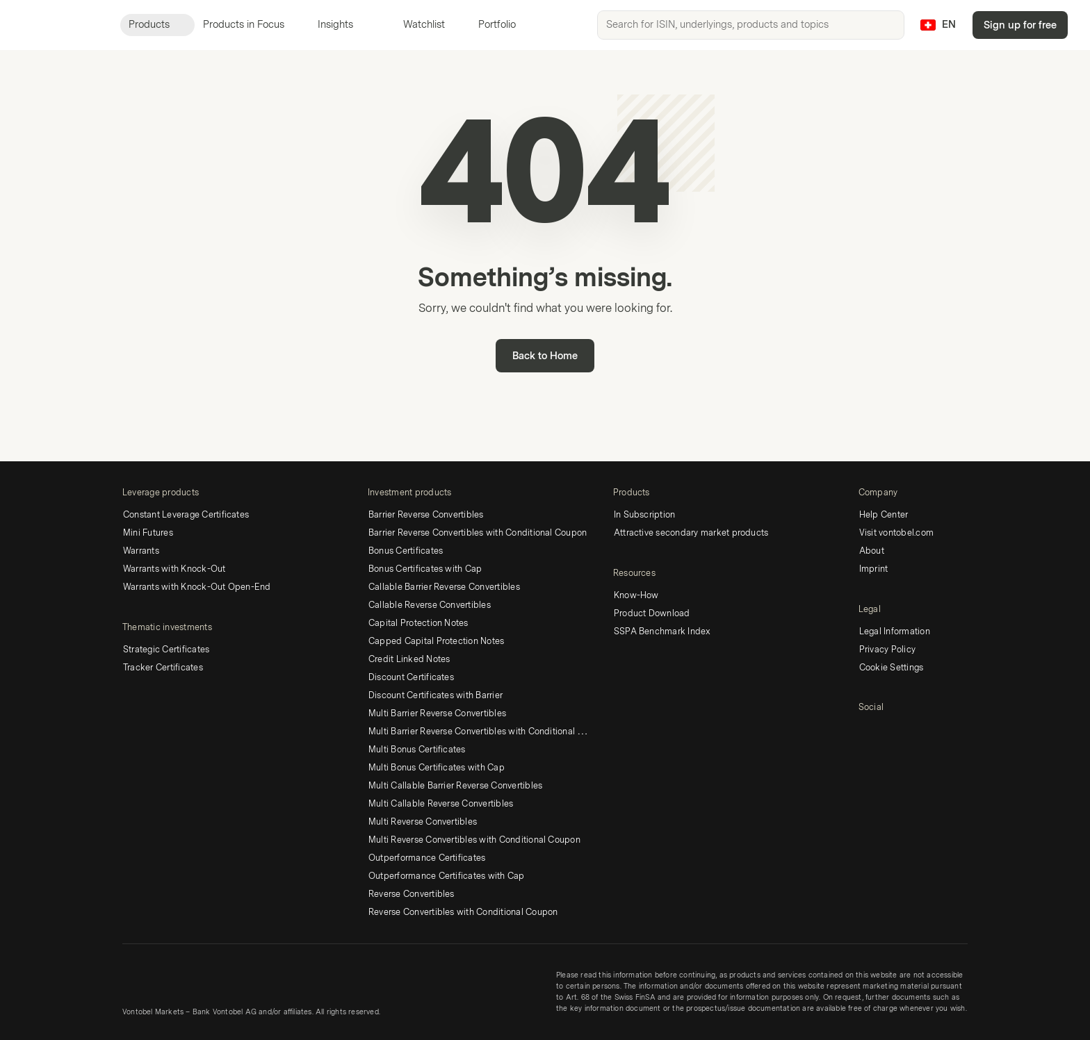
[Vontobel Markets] (60, 25)
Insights (344, 25)
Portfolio (489, 25)
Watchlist (416, 25)
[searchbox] (751, 25)
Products (157, 25)
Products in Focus (252, 25)
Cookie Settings (891, 667)
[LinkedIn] (867, 732)
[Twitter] (889, 732)
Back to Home (545, 356)
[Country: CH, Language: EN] (938, 25)
